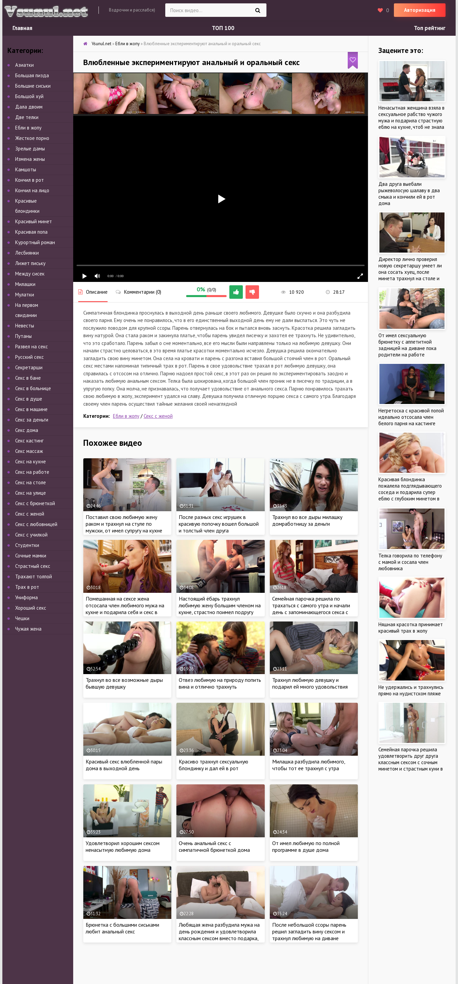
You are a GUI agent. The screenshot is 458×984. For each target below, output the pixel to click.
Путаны (23, 336)
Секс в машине (31, 409)
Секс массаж (29, 451)
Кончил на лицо (32, 190)
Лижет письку (30, 263)
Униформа (26, 597)
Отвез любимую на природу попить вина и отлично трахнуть (220, 683)
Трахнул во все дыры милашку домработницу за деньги (307, 520)
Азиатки (24, 65)
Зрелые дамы (30, 148)
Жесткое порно (32, 138)
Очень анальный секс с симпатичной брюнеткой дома (214, 846)
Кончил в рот (29, 180)
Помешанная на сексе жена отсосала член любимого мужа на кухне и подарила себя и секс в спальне (125, 608)
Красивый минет (33, 221)
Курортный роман (35, 242)
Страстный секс (32, 566)
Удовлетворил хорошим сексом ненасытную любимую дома (123, 846)
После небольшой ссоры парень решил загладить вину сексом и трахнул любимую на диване (309, 931)
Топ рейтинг (430, 28)
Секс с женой (158, 416)
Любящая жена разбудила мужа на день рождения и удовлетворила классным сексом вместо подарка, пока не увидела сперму (219, 934)
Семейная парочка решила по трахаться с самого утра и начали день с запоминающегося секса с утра (311, 608)
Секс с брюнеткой (35, 503)
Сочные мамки (30, 555)
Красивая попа (31, 232)
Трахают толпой (33, 576)
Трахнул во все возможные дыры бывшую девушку (124, 683)
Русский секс (29, 357)
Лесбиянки (27, 253)
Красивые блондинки (27, 206)
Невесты (24, 325)
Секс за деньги (31, 419)
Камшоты (25, 169)
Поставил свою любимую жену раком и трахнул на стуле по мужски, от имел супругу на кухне (124, 524)
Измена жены (30, 159)
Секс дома (26, 430)
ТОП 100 (223, 28)
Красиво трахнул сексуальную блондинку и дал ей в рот (213, 765)
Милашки (25, 284)
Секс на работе (32, 472)
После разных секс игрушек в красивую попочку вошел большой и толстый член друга (219, 524)
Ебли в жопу (126, 416)
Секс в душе (28, 399)
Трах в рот (27, 587)
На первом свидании (26, 310)
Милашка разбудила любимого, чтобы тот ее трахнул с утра (308, 765)
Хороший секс (30, 608)
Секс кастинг (29, 440)
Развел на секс (31, 346)
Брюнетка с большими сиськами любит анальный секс (122, 928)
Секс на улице (30, 493)
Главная (22, 28)
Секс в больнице (33, 388)
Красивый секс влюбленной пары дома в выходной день (124, 765)
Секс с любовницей (36, 524)
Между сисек (30, 273)
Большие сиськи (33, 86)
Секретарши (28, 367)
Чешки (22, 618)
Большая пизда (32, 75)
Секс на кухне (30, 461)
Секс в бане (28, 378)
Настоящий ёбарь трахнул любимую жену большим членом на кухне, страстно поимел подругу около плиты (220, 608)
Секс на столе (30, 482)
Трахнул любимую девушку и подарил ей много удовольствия (310, 683)
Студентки (27, 545)
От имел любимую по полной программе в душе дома (306, 846)
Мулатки (24, 294)
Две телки (26, 117)
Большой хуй (29, 96)
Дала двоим (28, 107)
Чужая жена (28, 629)
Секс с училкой (31, 534)
